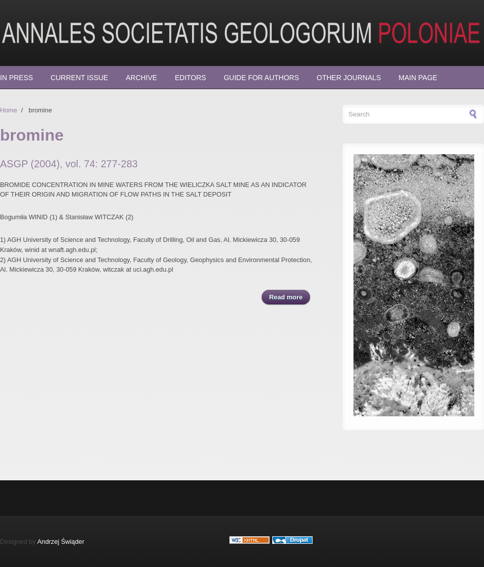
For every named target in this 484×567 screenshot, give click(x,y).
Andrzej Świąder (60, 541)
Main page (418, 78)
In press (16, 78)
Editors (190, 78)
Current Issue (79, 78)
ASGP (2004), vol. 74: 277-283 (69, 163)
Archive (141, 78)
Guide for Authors (261, 78)
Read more (289, 296)
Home (8, 110)
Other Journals (349, 78)
